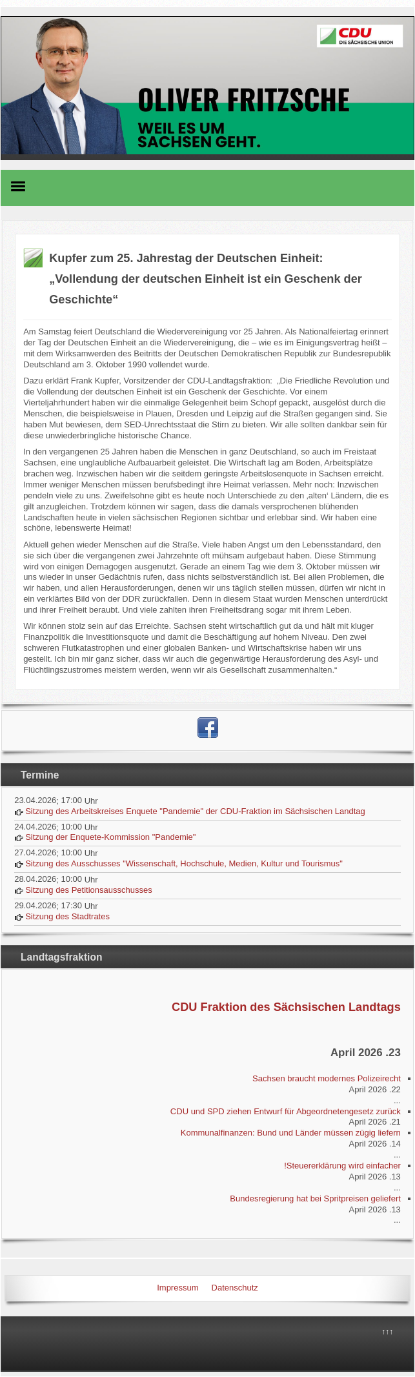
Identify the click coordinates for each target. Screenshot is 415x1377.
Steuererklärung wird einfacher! (342, 1165)
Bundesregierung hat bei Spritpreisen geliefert (315, 1198)
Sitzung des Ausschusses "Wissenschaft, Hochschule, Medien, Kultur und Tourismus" (184, 863)
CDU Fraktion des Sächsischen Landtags (286, 1007)
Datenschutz (235, 1287)
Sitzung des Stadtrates (67, 916)
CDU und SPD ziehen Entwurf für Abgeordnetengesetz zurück (285, 1111)
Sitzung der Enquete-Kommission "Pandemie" (110, 837)
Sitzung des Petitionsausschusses (88, 890)
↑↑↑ (387, 1331)
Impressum (177, 1287)
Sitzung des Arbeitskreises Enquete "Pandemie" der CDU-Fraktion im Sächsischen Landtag (195, 811)
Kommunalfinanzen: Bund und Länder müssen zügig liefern (291, 1132)
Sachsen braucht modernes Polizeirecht (326, 1078)
